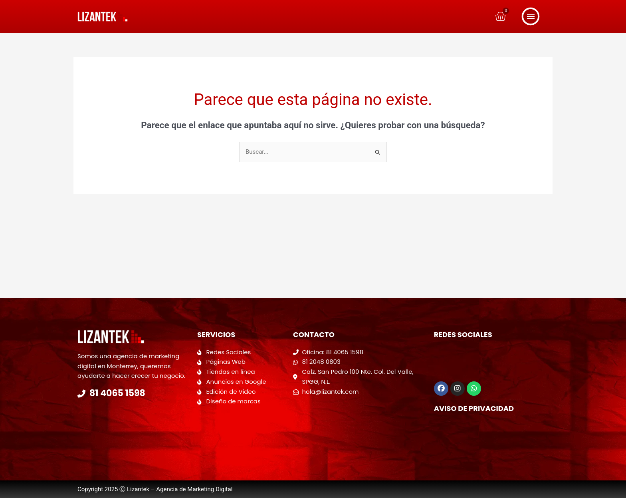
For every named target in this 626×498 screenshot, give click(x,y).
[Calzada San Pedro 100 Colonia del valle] (359, 428)
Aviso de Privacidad (474, 408)
